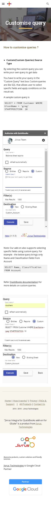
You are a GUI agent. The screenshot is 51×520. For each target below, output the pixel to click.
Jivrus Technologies (14, 465)
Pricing (33, 400)
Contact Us (39, 404)
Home (8, 400)
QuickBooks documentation (24, 282)
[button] (3, 4)
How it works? (20, 400)
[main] (26, 24)
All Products (25, 404)
